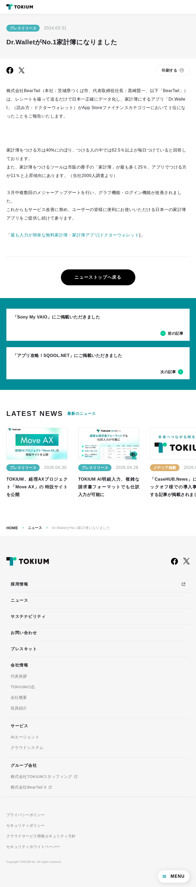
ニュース (35, 527)
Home (12, 528)
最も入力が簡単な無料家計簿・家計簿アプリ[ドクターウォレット (75, 235)
